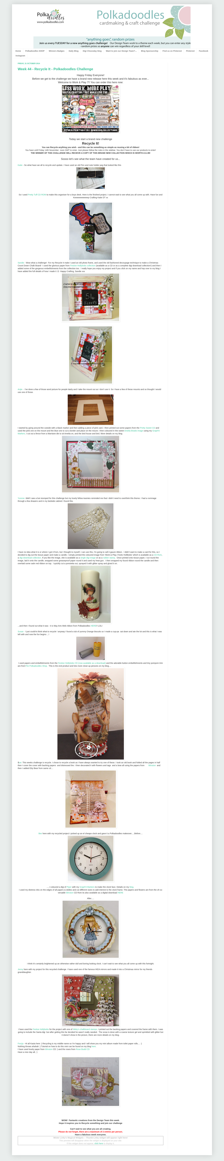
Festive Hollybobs (41, 1029)
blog (131, 887)
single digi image (88, 558)
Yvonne (21, 498)
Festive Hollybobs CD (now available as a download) (82, 663)
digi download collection (30, 558)
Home (18, 51)
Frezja (20, 1043)
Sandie (21, 263)
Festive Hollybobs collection (82, 265)
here (94, 1046)
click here (98, 1143)
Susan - (21, 631)
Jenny (20, 969)
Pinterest (190, 51)
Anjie (20, 389)
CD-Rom (158, 555)
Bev (40, 833)
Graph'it (83, 887)
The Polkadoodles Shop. (36, 666)
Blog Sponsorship (149, 51)
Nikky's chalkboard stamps (85, 1029)
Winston (152, 765)
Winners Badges (57, 51)
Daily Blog (73, 51)
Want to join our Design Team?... (121, 51)
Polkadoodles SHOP (35, 51)
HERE (93, 626)
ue (19, 762)
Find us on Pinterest (172, 51)
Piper (69, 887)
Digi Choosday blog (92, 51)
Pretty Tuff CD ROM (37, 195)
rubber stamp (109, 558)
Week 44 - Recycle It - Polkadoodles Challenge (55, 69)
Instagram (20, 56)
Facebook (203, 51)
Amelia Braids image (133, 431)
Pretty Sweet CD (147, 428)
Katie (20, 165)
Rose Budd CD (83, 1049)
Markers (91, 887)
